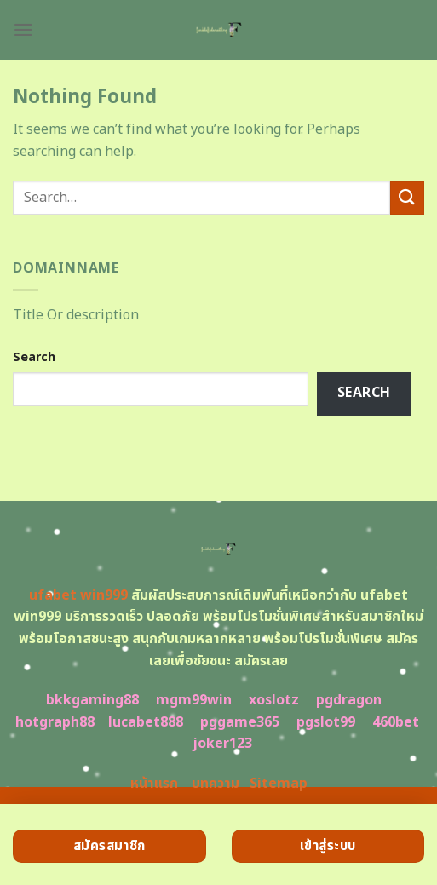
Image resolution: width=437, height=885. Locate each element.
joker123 (222, 743)
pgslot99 (325, 722)
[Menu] (23, 29)
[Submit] (407, 198)
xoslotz (274, 700)
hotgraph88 (55, 722)
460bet (395, 722)
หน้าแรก (154, 783)
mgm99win (194, 700)
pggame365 (239, 722)
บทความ (215, 783)
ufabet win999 (78, 595)
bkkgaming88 (92, 700)
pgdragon (349, 700)
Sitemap (279, 783)
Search (34, 357)
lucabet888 (145, 722)
